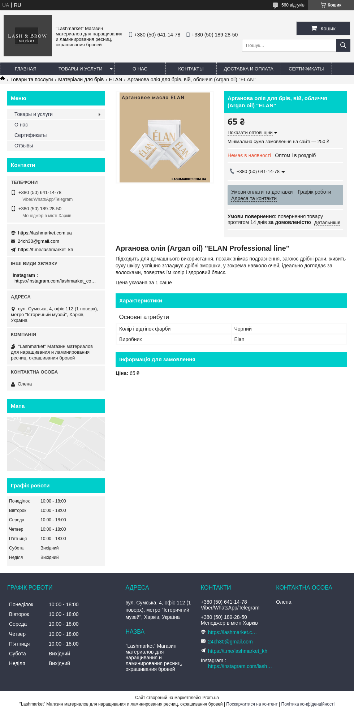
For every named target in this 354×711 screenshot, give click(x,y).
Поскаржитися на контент (251, 704)
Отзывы (23, 145)
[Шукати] (343, 45)
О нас (140, 69)
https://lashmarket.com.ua (45, 233)
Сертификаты (306, 69)
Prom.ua (211, 697)
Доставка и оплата (248, 69)
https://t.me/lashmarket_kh (45, 249)
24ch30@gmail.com (38, 241)
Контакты (190, 69)
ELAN (115, 79)
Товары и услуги (81, 69)
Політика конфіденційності (308, 704)
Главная (25, 69)
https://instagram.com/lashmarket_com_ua (56, 281)
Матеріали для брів (81, 79)
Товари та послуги (31, 79)
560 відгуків (293, 5)
